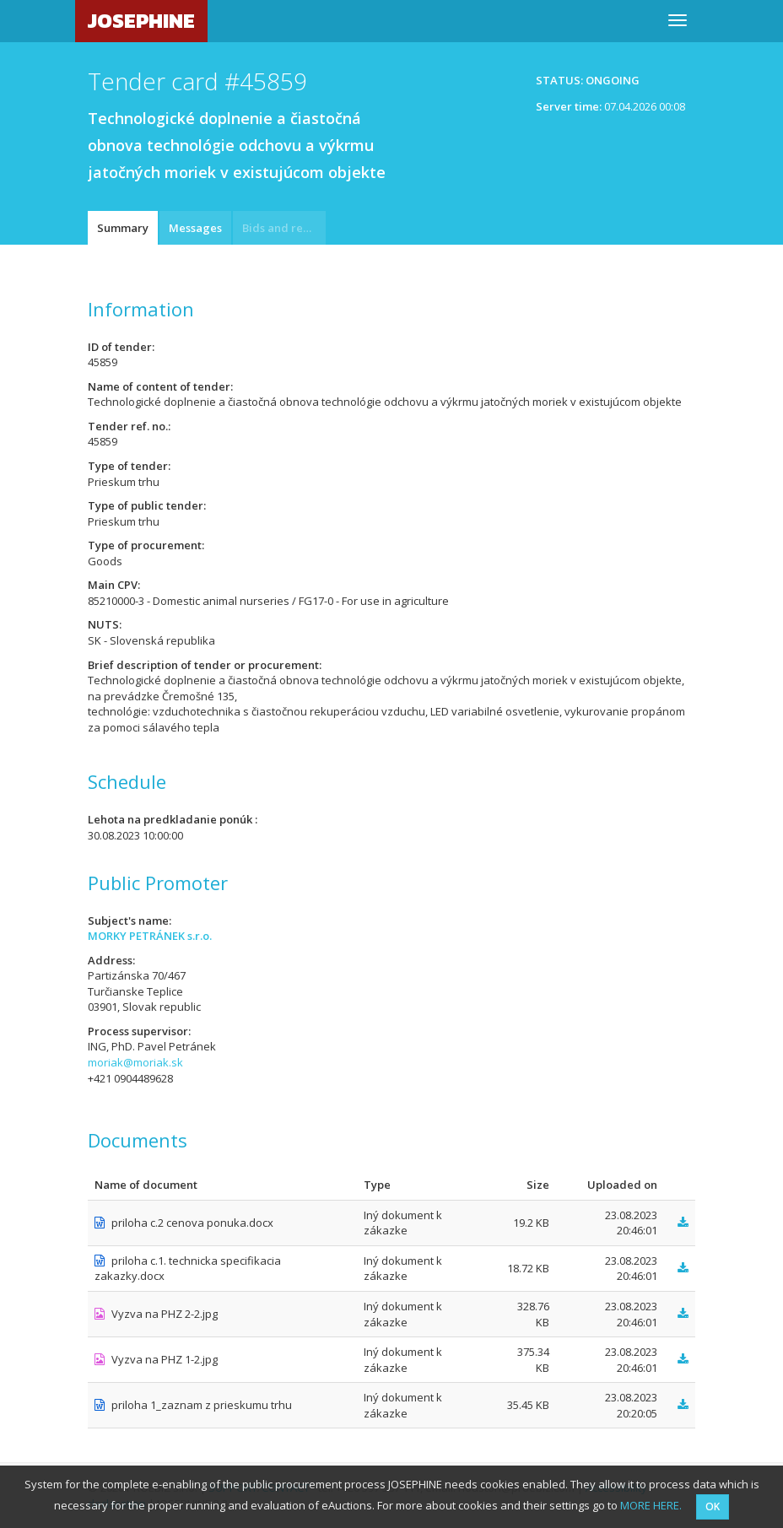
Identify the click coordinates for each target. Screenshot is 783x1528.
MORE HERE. (651, 1505)
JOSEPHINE (141, 20)
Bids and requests (284, 227)
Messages (195, 227)
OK (712, 1506)
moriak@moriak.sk (135, 1062)
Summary (122, 227)
